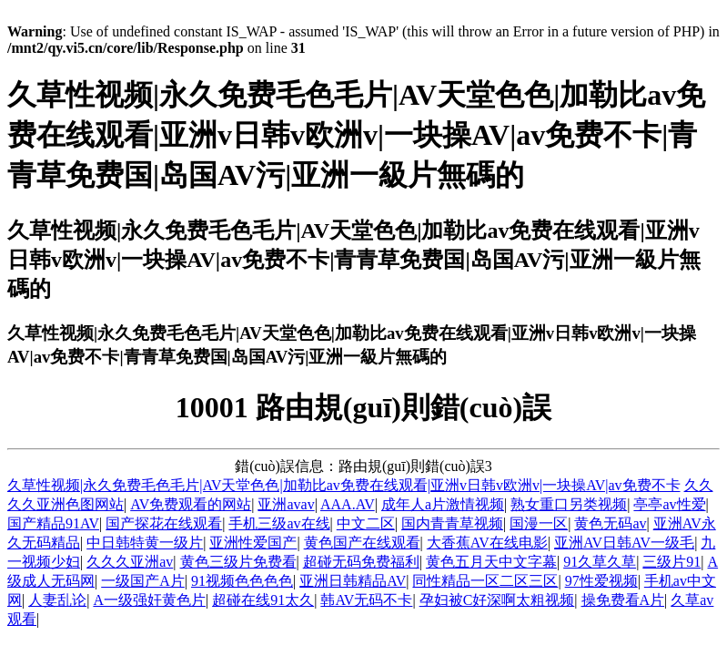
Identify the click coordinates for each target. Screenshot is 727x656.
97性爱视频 (601, 581)
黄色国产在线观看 (362, 542)
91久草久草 (599, 561)
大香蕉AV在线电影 (487, 542)
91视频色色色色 (242, 581)
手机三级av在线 (278, 523)
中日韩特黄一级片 (144, 542)
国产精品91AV (53, 523)
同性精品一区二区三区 (485, 581)
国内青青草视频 (452, 523)
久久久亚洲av (129, 561)
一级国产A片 (143, 581)
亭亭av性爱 (669, 504)
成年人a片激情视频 (442, 504)
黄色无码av (610, 523)
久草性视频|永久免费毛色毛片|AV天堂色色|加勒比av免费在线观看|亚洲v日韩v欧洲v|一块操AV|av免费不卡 (344, 485)
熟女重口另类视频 (568, 504)
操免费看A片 (623, 600)
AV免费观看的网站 (190, 504)
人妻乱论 (57, 600)
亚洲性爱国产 (253, 542)
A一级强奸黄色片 (149, 600)
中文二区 (366, 523)
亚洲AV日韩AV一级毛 (624, 542)
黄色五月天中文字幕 (491, 561)
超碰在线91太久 (263, 600)
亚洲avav (285, 504)
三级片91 (671, 561)
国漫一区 (539, 523)
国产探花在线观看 (164, 523)
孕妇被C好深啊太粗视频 (497, 600)
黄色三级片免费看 (238, 561)
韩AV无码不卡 (366, 600)
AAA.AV (347, 504)
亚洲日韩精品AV (352, 581)
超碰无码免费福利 (361, 561)
